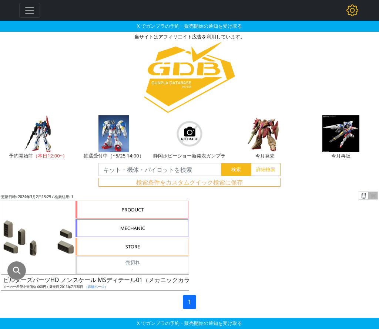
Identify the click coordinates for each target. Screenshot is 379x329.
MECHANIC (132, 228)
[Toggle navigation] (29, 10)
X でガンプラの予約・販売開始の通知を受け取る (189, 26)
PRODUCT (132, 209)
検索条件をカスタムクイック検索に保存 (189, 182)
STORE (132, 246)
